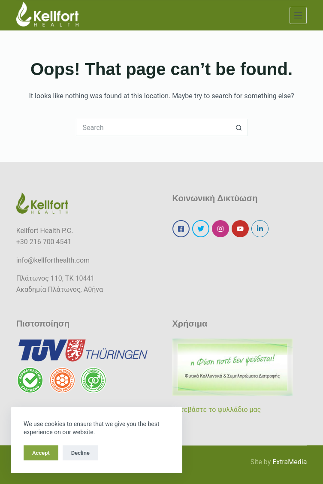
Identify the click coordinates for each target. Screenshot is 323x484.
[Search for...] (153, 127)
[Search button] (239, 127)
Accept (41, 453)
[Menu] (298, 15)
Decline (80, 453)
